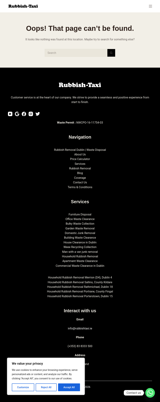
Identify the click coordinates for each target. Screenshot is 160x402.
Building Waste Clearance (80, 237)
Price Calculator (80, 159)
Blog (80, 173)
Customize (23, 387)
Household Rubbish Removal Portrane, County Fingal (80, 291)
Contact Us (80, 182)
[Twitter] (37, 114)
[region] (46, 376)
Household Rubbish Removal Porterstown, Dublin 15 (79, 296)
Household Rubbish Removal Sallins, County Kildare (80, 282)
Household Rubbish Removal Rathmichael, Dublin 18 (80, 287)
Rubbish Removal (80, 168)
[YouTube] (10, 114)
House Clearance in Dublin (80, 242)
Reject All (46, 387)
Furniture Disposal (80, 214)
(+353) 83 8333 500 (80, 346)
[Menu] (150, 6)
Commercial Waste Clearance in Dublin (80, 265)
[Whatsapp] (150, 393)
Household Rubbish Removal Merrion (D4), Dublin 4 (80, 277)
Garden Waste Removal (79, 228)
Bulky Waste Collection (80, 223)
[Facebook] (24, 114)
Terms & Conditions (80, 187)
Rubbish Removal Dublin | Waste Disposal (80, 150)
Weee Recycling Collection (80, 247)
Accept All (69, 387)
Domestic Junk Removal (80, 233)
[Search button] (111, 53)
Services (80, 164)
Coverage (80, 177)
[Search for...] (76, 53)
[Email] (17, 114)
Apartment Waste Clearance (79, 261)
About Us (80, 154)
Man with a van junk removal (80, 251)
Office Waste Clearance (79, 219)
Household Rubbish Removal (80, 256)
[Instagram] (31, 114)
